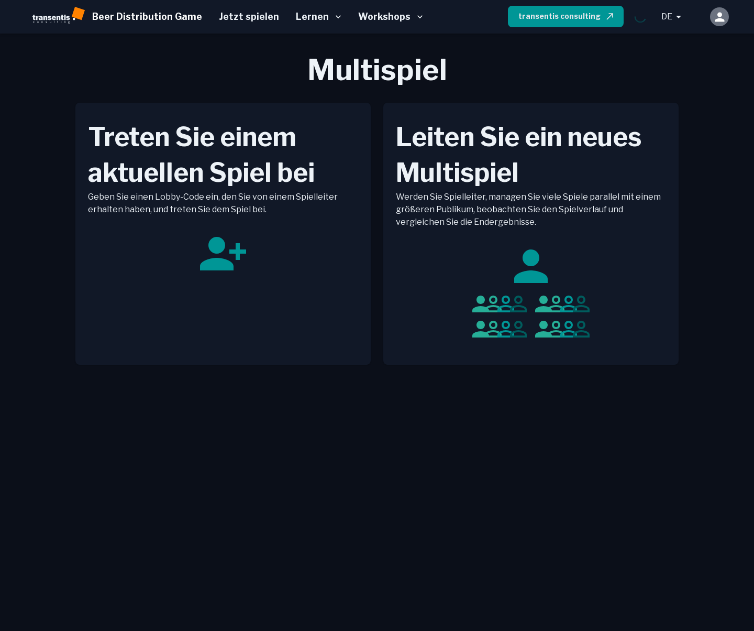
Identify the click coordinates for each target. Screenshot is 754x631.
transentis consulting (566, 16)
